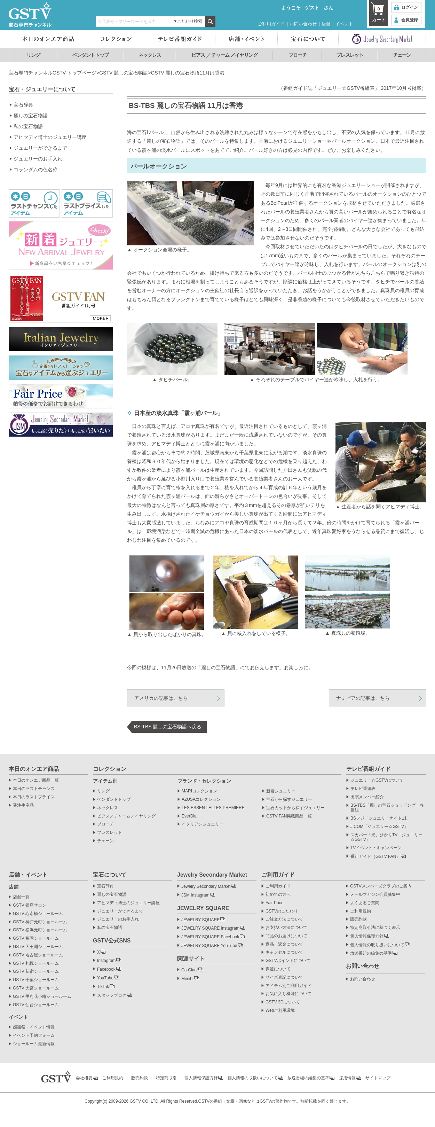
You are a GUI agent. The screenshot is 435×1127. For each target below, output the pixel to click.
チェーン (402, 55)
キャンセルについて (284, 952)
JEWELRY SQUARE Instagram (210, 928)
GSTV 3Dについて (283, 1002)
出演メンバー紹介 (367, 797)
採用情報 (347, 1077)
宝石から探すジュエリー (289, 799)
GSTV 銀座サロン (29, 905)
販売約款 (358, 919)
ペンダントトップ (90, 55)
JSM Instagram (195, 895)
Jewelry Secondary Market (205, 886)
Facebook (106, 969)
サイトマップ (377, 1077)
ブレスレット (349, 55)
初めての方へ (278, 894)
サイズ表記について (284, 977)
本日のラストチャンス (34, 788)
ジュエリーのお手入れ (38, 159)
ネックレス (150, 55)
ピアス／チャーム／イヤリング (126, 816)
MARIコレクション (199, 791)
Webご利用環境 (280, 1010)
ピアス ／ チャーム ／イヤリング (224, 55)
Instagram (106, 960)
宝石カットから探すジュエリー (295, 808)
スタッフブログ (111, 995)
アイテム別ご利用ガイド (288, 986)
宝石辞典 (23, 105)
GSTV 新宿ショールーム (36, 971)
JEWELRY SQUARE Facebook (210, 936)
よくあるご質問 (364, 903)
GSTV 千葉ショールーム (36, 980)
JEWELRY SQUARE (200, 919)
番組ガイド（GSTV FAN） (375, 856)
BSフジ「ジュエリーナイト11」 (380, 818)
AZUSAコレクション (201, 799)
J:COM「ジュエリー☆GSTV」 (379, 826)
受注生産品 (23, 805)
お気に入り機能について (288, 994)
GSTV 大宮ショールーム (36, 988)
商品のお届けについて (286, 936)
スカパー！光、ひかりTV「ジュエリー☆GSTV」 (386, 837)
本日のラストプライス (34, 797)
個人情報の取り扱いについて (377, 944)
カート (378, 14)
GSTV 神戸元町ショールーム (40, 922)
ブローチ (297, 55)
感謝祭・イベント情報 (34, 1027)
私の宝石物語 (28, 126)
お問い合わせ (303, 23)
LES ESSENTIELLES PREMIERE (213, 808)
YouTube (105, 978)
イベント (344, 23)
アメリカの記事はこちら (161, 698)
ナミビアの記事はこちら (363, 698)
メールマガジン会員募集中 (375, 894)
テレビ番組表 (362, 788)
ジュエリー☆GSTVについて (377, 780)
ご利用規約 (360, 911)
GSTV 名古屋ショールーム (38, 955)
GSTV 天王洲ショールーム (38, 947)
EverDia (189, 816)
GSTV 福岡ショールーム (36, 938)
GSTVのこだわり (282, 911)
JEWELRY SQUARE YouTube (209, 945)
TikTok (103, 986)
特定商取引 (166, 1077)
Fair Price (274, 903)
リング (33, 55)
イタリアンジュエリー (202, 824)
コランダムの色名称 (35, 169)
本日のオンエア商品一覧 (36, 780)
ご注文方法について (284, 919)
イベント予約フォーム (34, 1035)
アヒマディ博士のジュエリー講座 (50, 137)
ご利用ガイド (271, 23)
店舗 (326, 23)
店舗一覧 (21, 897)
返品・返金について (284, 944)
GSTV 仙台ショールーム (36, 1005)
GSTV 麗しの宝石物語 (123, 73)
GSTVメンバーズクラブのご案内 (381, 886)
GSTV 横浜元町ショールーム (40, 930)
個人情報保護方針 (366, 936)
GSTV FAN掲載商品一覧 (289, 816)
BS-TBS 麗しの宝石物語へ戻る (167, 726)
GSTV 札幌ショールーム (36, 963)
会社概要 (84, 1077)
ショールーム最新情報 (34, 1044)
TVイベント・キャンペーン (376, 848)
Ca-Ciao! (189, 970)
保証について (278, 969)
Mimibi (187, 978)
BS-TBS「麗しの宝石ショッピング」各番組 (387, 808)
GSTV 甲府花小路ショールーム (42, 996)
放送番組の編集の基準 (371, 953)
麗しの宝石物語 (31, 115)
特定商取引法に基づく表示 (375, 927)
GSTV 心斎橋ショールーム (38, 913)
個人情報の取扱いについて (253, 1077)
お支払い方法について (286, 927)
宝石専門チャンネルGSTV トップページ (52, 73)
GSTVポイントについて (288, 960)
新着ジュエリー (280, 791)
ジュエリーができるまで (40, 148)
